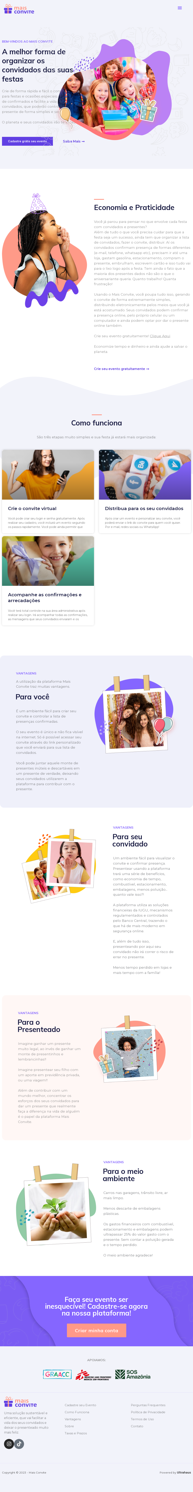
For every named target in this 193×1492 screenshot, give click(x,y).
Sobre (69, 1426)
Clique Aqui (160, 336)
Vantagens (73, 1419)
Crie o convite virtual (32, 508)
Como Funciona (77, 1412)
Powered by (175, 1472)
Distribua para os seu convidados (144, 508)
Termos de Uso (142, 1419)
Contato (137, 1426)
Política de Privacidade (148, 1412)
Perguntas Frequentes (148, 1405)
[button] (179, 8)
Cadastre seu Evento (80, 1405)
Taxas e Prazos (76, 1433)
